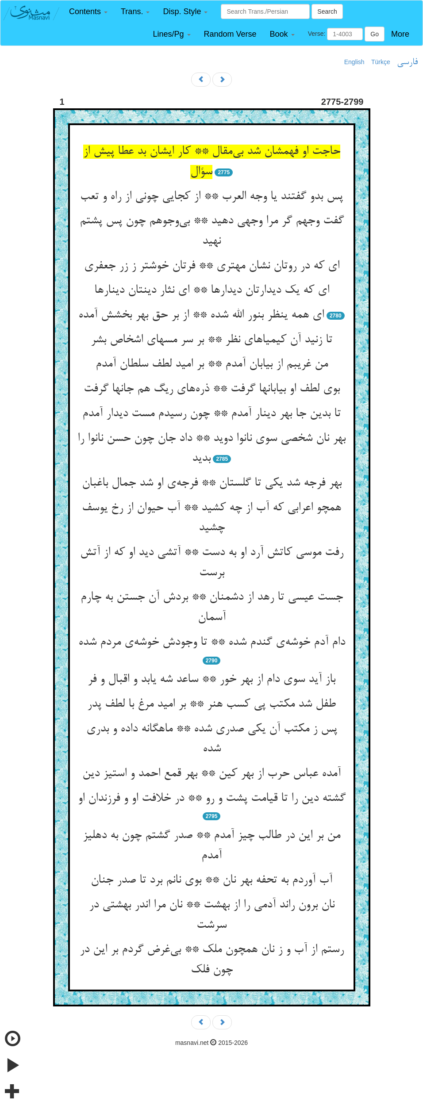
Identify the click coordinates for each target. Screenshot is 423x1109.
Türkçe (380, 61)
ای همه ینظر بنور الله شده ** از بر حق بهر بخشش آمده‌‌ (201, 315)
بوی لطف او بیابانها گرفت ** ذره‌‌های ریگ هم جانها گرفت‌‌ (212, 389)
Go (374, 34)
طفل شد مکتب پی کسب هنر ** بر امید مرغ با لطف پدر (211, 704)
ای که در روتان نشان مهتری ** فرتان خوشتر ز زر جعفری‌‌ (211, 266)
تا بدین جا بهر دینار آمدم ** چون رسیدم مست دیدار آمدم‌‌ (211, 414)
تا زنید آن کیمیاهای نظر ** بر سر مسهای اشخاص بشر (211, 340)
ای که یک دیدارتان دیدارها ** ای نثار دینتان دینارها (211, 290)
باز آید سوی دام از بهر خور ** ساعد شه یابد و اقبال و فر (211, 680)
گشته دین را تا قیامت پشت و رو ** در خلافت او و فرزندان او (212, 799)
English (354, 61)
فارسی (407, 62)
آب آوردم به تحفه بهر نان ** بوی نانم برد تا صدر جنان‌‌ (211, 880)
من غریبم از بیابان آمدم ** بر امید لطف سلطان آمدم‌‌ (212, 364)
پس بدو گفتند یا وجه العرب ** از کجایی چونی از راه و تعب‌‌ (211, 197)
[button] (88, 11)
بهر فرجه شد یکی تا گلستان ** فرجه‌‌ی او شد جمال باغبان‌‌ (212, 483)
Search (327, 11)
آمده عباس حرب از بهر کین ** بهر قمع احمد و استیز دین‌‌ (211, 774)
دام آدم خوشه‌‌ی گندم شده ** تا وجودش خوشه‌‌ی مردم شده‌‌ (211, 642)
